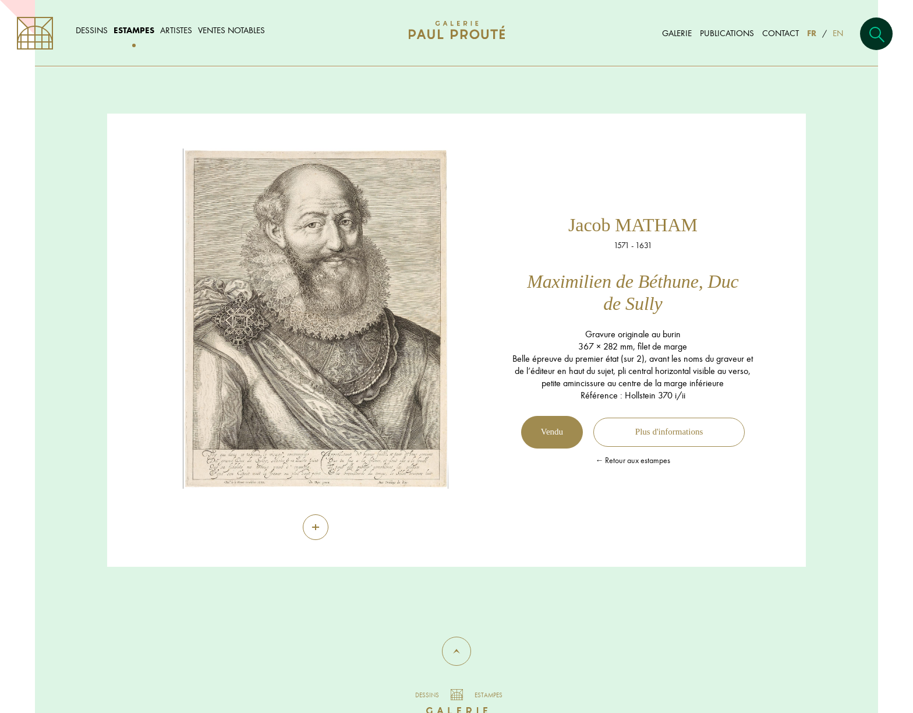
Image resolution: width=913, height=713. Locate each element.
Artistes (176, 30)
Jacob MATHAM (633, 224)
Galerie (677, 32)
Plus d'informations (669, 431)
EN (838, 32)
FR (811, 32)
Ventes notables (231, 30)
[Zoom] (315, 527)
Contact (780, 32)
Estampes (134, 30)
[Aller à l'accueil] (457, 41)
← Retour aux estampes (632, 460)
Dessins (92, 30)
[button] (456, 651)
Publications (727, 32)
